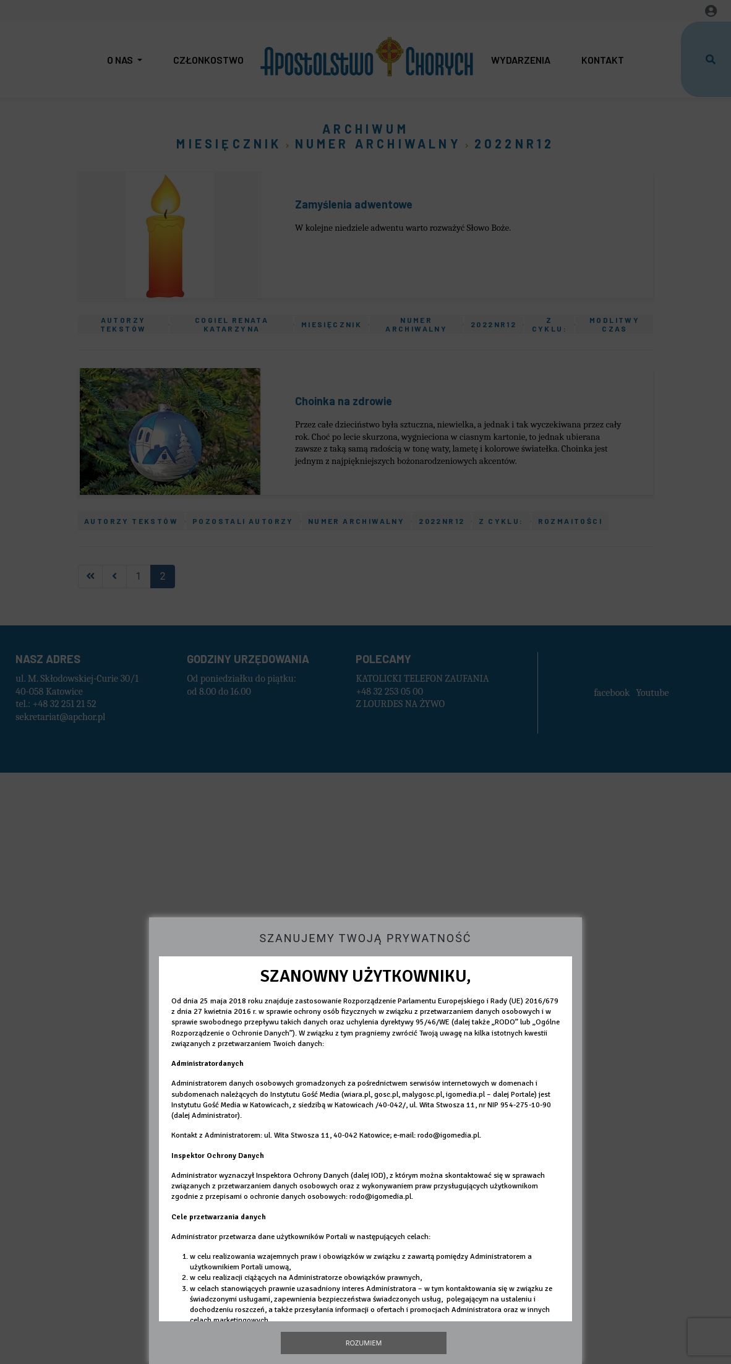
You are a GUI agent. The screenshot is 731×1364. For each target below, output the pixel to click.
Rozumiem (364, 1342)
